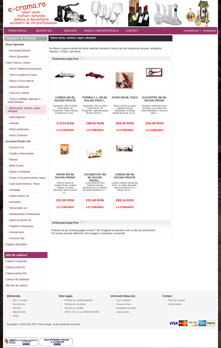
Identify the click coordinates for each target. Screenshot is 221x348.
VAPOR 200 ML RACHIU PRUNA (65, 176)
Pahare (13, 159)
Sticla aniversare (18, 129)
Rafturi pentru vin (19, 195)
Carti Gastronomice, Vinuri (24, 183)
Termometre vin (18, 208)
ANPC (68, 312)
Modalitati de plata (126, 308)
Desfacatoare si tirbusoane (24, 214)
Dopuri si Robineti (19, 171)
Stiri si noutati (20, 300)
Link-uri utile (122, 312)
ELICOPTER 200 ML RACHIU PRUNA (154, 99)
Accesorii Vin (16, 147)
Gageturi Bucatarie (16, 244)
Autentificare (191, 30)
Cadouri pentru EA (16, 273)
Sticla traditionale (19, 86)
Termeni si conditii (74, 308)
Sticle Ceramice (18, 135)
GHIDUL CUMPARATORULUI (101, 30)
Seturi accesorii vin (20, 220)
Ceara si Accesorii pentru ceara (27, 177)
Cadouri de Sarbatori (17, 279)
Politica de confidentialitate (79, 300)
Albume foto (19, 312)
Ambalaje (14, 189)
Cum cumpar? (123, 300)
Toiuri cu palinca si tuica (23, 74)
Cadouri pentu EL (15, 267)
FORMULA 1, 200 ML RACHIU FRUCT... (95, 99)
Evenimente (19, 304)
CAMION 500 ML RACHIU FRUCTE (125, 176)
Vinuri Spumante (18, 56)
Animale (14, 123)
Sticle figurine (17, 117)
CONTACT (132, 30)
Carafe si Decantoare (21, 153)
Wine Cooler (16, 165)
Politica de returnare (75, 304)
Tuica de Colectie (19, 93)
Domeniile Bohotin (19, 50)
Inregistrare (209, 30)
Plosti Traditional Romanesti (25, 68)
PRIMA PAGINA (17, 30)
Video (16, 315)
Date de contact (176, 300)
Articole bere (16, 232)
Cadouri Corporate (16, 261)
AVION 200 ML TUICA (125, 97)
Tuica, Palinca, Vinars (17, 62)
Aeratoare (15, 202)
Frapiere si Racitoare (21, 226)
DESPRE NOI (44, 30)
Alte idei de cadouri (16, 285)
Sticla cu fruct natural (21, 80)
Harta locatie (175, 304)
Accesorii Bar (17, 238)
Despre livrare (123, 304)
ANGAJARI (70, 30)
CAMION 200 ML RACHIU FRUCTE (65, 99)
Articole (17, 308)
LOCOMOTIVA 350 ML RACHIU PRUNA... (95, 177)
